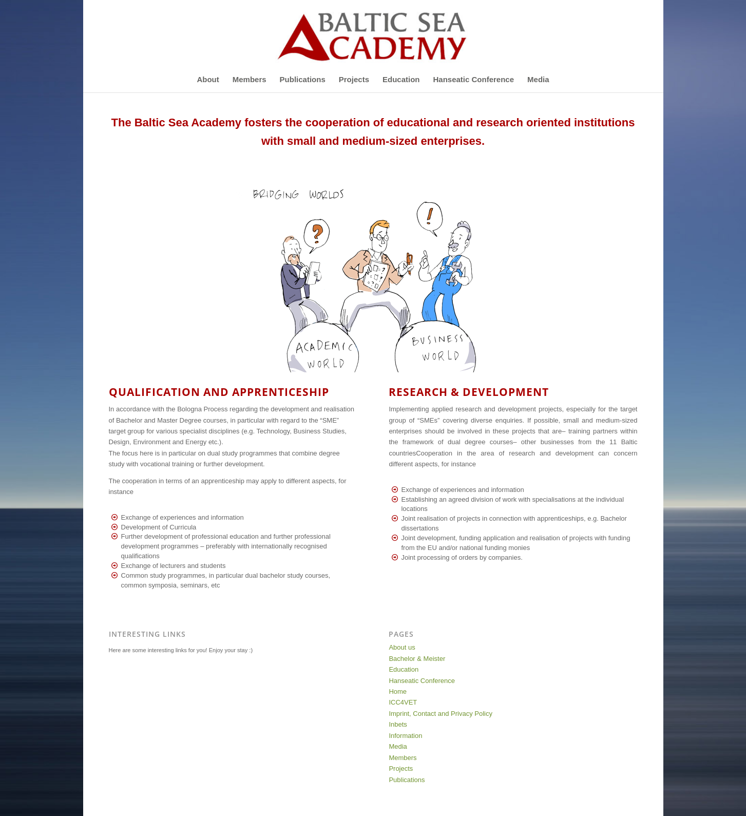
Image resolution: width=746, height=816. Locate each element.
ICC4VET (403, 702)
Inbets (398, 724)
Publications (407, 780)
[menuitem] (207, 79)
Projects (401, 768)
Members (402, 758)
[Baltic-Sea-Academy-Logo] (373, 33)
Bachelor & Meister (417, 658)
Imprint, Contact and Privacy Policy (440, 713)
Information (405, 735)
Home (398, 691)
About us (402, 647)
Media (398, 746)
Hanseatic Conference (422, 681)
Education (403, 669)
